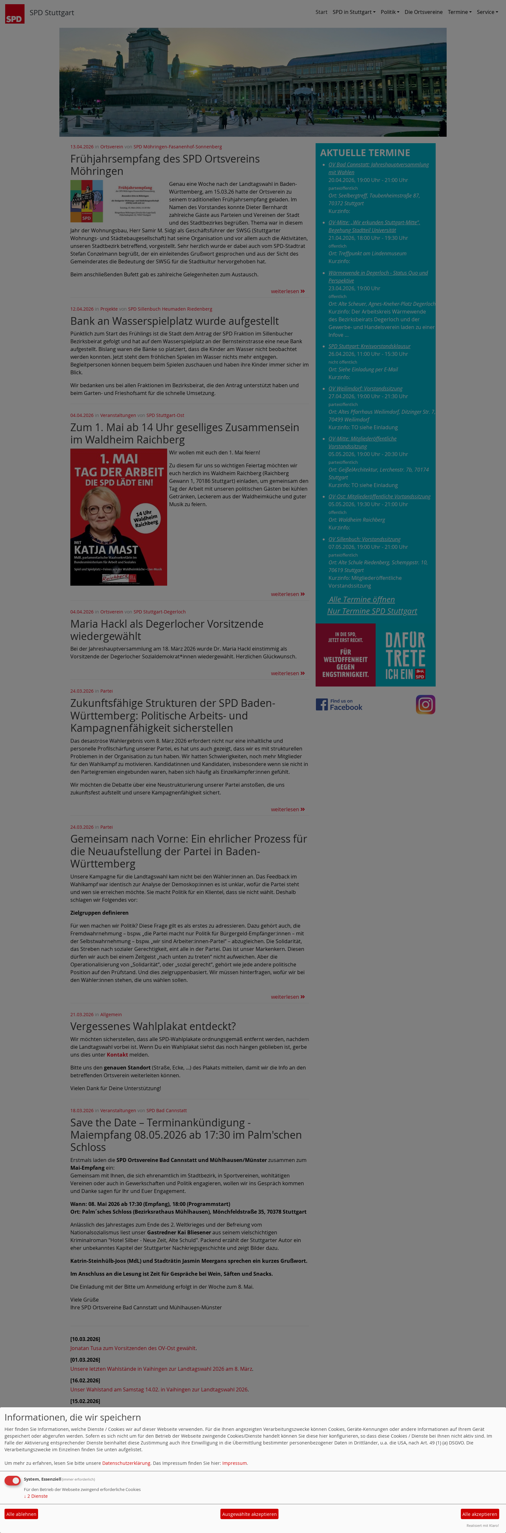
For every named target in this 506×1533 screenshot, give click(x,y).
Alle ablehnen (21, 1514)
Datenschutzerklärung (126, 1463)
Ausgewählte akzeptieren (249, 1514)
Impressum (234, 1463)
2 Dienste (36, 1496)
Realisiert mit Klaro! (483, 1525)
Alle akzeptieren (479, 1514)
